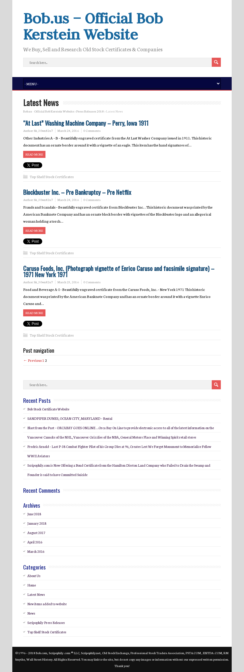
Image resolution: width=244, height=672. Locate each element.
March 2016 (35, 551)
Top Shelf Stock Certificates (52, 176)
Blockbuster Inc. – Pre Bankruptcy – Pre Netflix (77, 192)
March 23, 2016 (68, 282)
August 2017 (36, 532)
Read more (34, 154)
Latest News (36, 594)
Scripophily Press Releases (46, 622)
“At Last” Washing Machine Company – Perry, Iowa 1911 (85, 122)
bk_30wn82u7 (43, 130)
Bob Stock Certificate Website (48, 409)
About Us (33, 575)
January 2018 (36, 523)
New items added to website (47, 603)
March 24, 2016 (68, 130)
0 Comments (92, 130)
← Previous (32, 360)
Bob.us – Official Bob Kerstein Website (93, 26)
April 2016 (34, 542)
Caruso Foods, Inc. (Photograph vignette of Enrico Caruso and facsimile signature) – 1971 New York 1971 (118, 271)
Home (31, 585)
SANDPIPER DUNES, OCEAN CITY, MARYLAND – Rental (69, 418)
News (31, 613)
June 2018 (34, 513)
